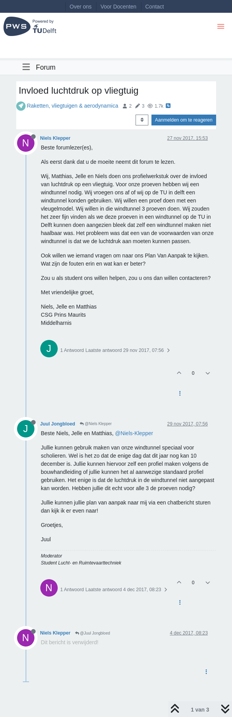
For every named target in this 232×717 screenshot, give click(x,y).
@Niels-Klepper (134, 433)
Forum (46, 67)
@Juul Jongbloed (92, 633)
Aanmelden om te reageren (183, 120)
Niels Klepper (55, 138)
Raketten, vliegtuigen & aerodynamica (72, 106)
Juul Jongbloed (58, 424)
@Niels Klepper (96, 424)
